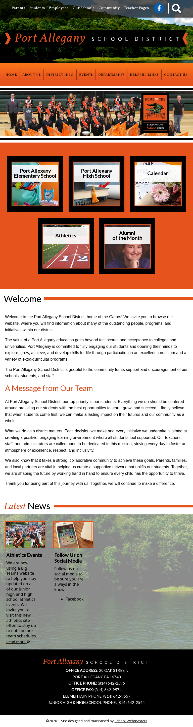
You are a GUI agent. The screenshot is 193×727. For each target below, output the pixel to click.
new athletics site (18, 617)
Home (11, 75)
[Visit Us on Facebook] (159, 8)
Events (86, 75)
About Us (31, 75)
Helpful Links (144, 75)
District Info (60, 75)
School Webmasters (131, 720)
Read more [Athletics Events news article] (18, 641)
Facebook (75, 599)
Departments (111, 75)
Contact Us (175, 75)
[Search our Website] (173, 10)
